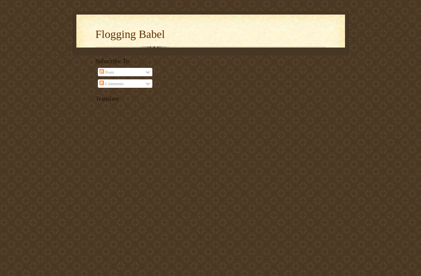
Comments (111, 83)
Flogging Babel (130, 34)
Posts (106, 72)
